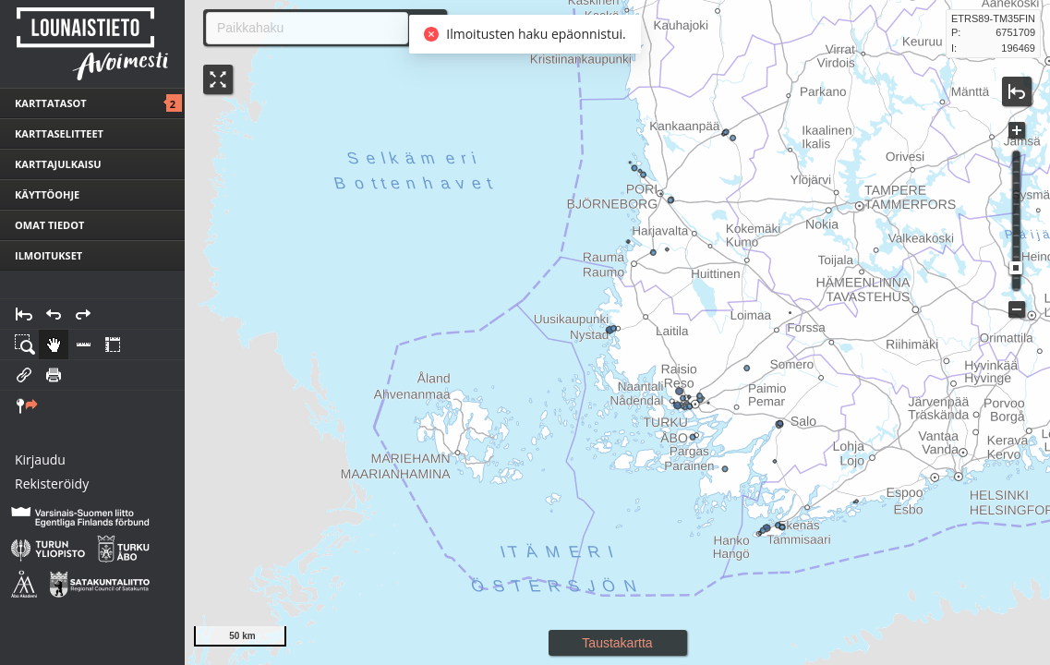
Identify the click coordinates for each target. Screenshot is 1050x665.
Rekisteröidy (52, 483)
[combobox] (299, 28)
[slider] (1015, 267)
